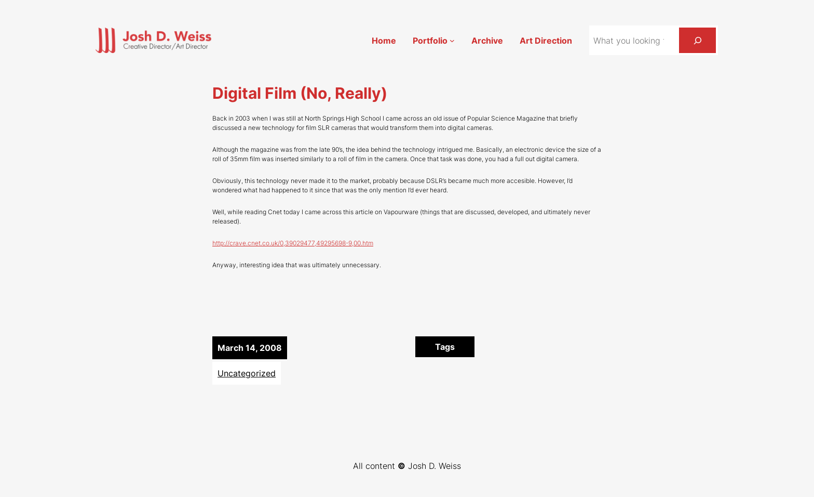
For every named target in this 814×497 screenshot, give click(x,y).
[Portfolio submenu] (452, 40)
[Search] (697, 40)
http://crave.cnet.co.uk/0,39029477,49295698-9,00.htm (292, 243)
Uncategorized (247, 373)
